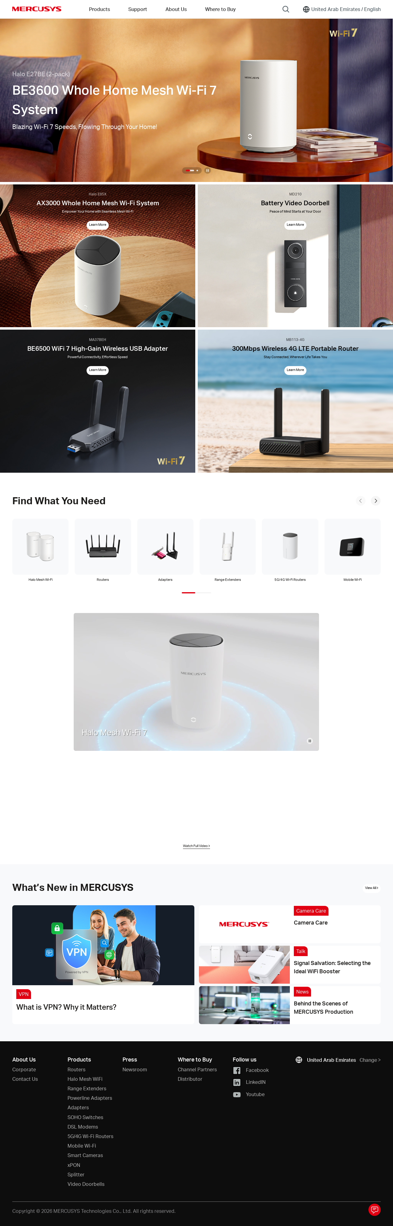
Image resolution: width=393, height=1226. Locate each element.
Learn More (97, 224)
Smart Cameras (85, 1155)
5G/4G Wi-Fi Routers (90, 1136)
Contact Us (25, 1079)
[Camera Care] (290, 924)
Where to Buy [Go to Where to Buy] (220, 9)
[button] (190, 170)
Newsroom (135, 1069)
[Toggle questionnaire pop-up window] (374, 1210)
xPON (74, 1165)
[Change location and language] (341, 9)
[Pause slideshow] (207, 170)
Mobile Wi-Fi (82, 1145)
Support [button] (137, 9)
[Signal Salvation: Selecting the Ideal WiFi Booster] (290, 965)
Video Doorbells (86, 1184)
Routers (76, 1069)
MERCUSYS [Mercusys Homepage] (36, 8)
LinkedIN (249, 1082)
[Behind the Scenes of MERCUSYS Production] (290, 1005)
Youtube (249, 1095)
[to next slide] (376, 501)
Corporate (24, 1069)
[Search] (286, 9)
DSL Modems (83, 1127)
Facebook (251, 1070)
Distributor (190, 1079)
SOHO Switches (85, 1117)
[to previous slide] (361, 501)
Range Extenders (87, 1088)
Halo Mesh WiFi (85, 1079)
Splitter (76, 1174)
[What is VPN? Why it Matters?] (103, 964)
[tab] (40, 550)
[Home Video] (196, 682)
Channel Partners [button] (197, 1069)
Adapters (78, 1107)
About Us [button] (176, 9)
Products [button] (99, 9)
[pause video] (310, 741)
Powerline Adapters (90, 1098)
